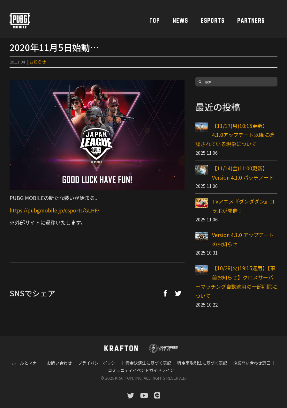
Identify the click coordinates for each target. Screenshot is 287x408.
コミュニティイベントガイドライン (141, 370)
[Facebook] (165, 293)
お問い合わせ (59, 363)
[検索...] (236, 81)
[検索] (200, 81)
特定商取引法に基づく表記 (202, 363)
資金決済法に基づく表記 (148, 363)
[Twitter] (178, 293)
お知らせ (37, 62)
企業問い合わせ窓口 (251, 363)
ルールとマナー (26, 363)
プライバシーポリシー (98, 363)
